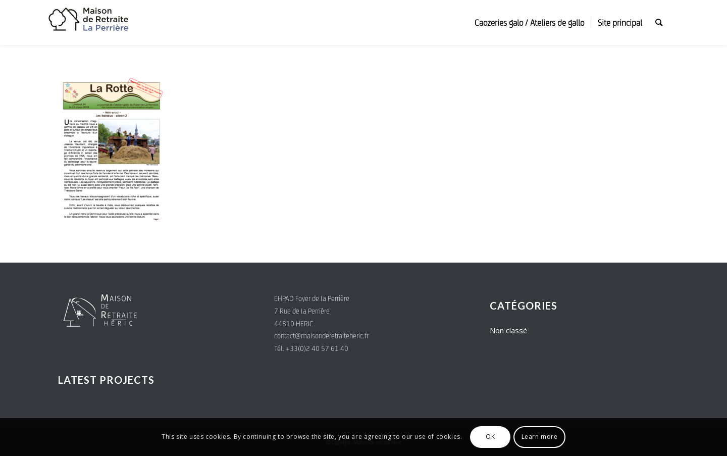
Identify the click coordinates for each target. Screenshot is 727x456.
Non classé (509, 330)
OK (490, 436)
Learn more (540, 436)
